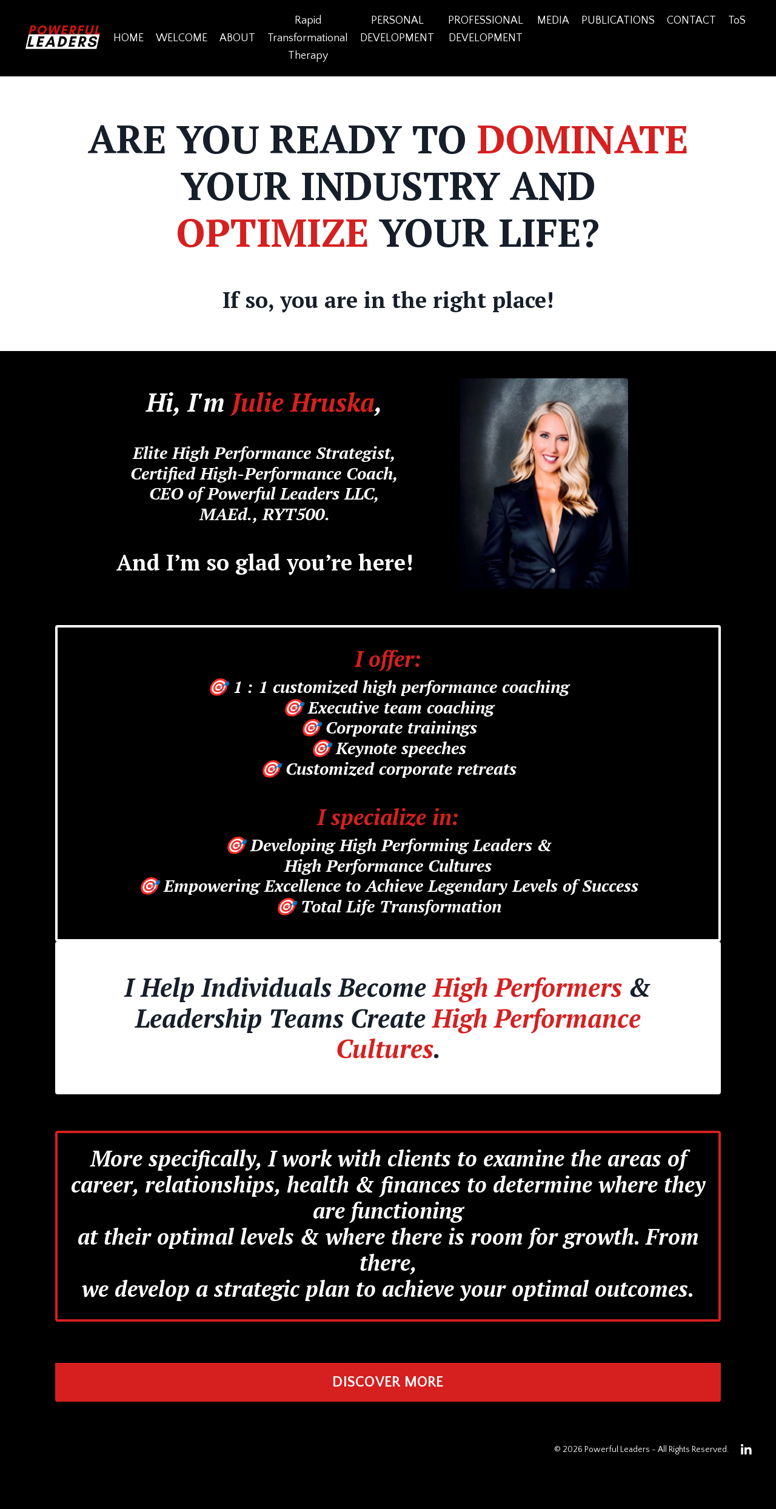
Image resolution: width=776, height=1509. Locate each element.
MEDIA (553, 21)
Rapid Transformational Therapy (307, 38)
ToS (737, 21)
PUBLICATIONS (618, 21)
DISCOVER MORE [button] (387, 1382)
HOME (128, 38)
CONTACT (691, 21)
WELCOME (181, 38)
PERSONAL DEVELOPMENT (397, 29)
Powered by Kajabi (717, 1478)
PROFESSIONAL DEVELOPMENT (485, 29)
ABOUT (237, 38)
